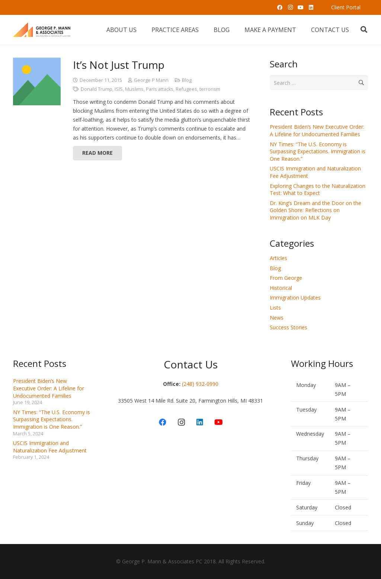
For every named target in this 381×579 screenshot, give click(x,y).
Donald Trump (96, 89)
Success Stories (288, 327)
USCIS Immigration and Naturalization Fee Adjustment (50, 446)
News (277, 317)
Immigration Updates (295, 297)
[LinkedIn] (311, 7)
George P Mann (151, 80)
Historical (281, 287)
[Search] (363, 29)
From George (286, 277)
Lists (275, 307)
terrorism (209, 89)
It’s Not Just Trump (118, 65)
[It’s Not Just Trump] (37, 81)
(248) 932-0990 (200, 383)
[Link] (41, 29)
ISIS (119, 89)
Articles (278, 258)
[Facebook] (280, 7)
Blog (187, 80)
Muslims (134, 89)
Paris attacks (159, 89)
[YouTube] (300, 7)
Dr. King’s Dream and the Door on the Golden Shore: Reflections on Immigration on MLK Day (315, 210)
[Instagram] (290, 7)
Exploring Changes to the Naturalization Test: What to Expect (317, 189)
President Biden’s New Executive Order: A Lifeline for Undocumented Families (317, 130)
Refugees (186, 89)
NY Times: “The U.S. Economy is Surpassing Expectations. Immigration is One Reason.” (317, 151)
